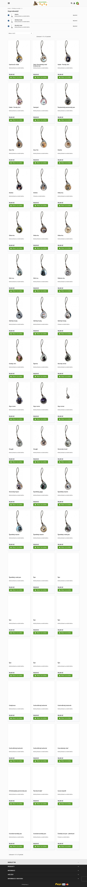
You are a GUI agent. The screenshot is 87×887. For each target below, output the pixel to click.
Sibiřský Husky (62, 321)
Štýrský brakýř (37, 791)
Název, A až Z (20, 33)
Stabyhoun (12, 705)
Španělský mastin (63, 492)
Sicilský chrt (12, 363)
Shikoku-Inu (61, 278)
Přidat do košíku (16, 77)
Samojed (35, 107)
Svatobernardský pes (15, 833)
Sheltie (16, 14)
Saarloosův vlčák (14, 64)
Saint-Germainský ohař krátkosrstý (40, 65)
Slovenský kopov (14, 492)
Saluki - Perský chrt (63, 64)
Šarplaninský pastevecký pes (66, 107)
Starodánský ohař (63, 748)
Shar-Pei (11, 150)
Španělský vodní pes (64, 534)
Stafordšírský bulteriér (40, 705)
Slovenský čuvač (62, 449)
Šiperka (35, 363)
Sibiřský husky (18, 20)
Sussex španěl (62, 791)
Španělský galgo (38, 492)
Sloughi (11, 449)
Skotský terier (18, 25)
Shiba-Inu (60, 193)
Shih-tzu (11, 278)
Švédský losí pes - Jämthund (66, 833)
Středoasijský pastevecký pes (18, 791)
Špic (34, 577)
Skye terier (12, 406)
